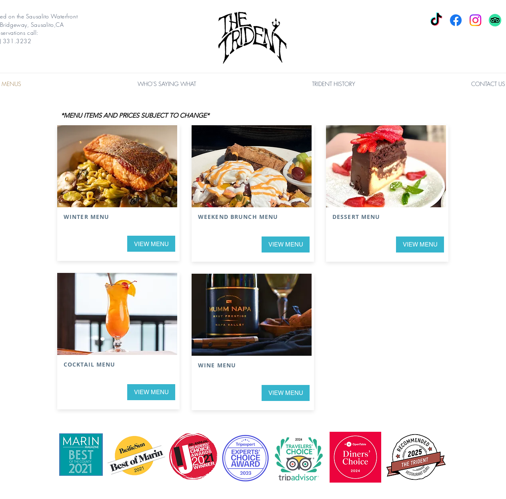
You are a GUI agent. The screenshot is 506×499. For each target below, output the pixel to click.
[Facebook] (456, 20)
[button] (167, 84)
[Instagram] (475, 20)
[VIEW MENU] (151, 244)
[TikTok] (436, 20)
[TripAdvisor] (495, 20)
